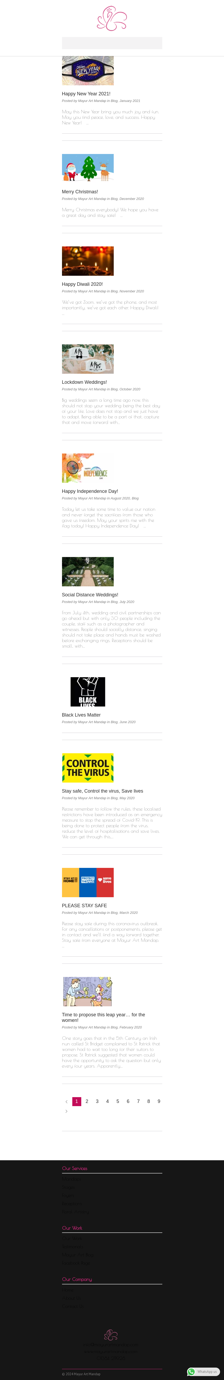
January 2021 (130, 101)
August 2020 (120, 498)
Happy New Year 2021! (86, 93)
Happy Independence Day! (90, 491)
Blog (114, 101)
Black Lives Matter (81, 715)
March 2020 (129, 913)
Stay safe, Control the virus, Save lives (102, 791)
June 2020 (128, 722)
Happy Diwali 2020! (82, 284)
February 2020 (131, 1027)
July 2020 (127, 602)
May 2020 (127, 798)
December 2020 (132, 199)
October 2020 (130, 389)
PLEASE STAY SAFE (84, 905)
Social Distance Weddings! (90, 594)
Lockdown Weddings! (84, 382)
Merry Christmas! (80, 191)
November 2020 (132, 291)
